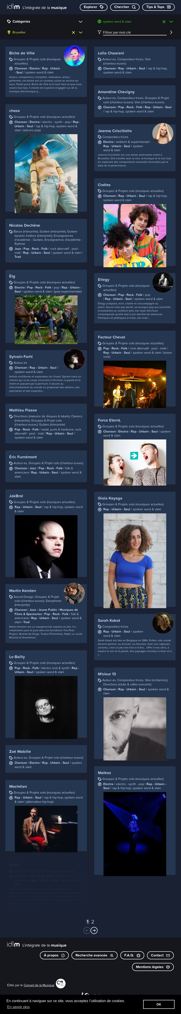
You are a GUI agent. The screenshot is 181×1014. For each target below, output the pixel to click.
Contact (160, 955)
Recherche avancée (94, 955)
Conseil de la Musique (39, 985)
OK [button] (158, 1004)
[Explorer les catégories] (94, 7)
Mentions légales (153, 966)
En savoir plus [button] (18, 1007)
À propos (54, 955)
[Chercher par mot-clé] (125, 7)
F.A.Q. (132, 955)
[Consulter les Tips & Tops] (158, 7)
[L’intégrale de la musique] (37, 7)
